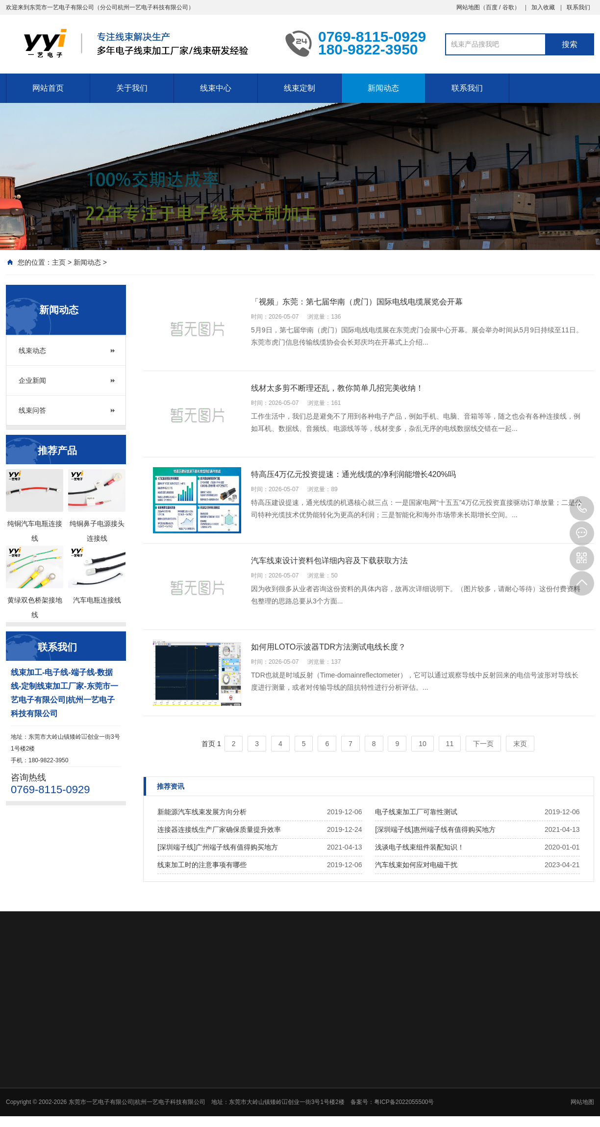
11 (450, 744)
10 (422, 744)
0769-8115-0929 (582, 508)
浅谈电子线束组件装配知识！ (419, 847)
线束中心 (215, 88)
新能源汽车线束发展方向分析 (202, 812)
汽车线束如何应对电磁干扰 (416, 865)
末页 (520, 744)
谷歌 (508, 7)
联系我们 (578, 7)
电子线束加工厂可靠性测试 (416, 812)
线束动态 (32, 350)
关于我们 (132, 88)
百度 (492, 7)
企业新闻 (32, 380)
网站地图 (468, 7)
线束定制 (299, 88)
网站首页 (48, 88)
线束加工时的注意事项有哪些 (202, 865)
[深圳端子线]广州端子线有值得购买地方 (217, 847)
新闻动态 (383, 88)
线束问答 (32, 410)
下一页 (483, 744)
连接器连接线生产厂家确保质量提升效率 (219, 829)
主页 (59, 262)
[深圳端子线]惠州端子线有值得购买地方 (435, 829)
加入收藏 (543, 7)
